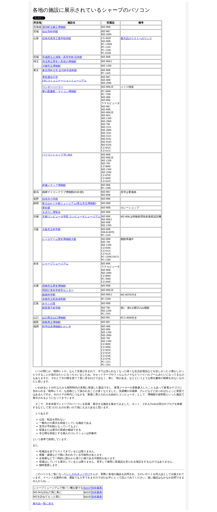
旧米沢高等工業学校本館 (56, 38)
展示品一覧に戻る (43, 503)
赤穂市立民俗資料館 (54, 299)
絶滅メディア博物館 (54, 185)
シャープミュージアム (55, 263)
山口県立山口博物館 (54, 317)
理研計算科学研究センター (58, 290)
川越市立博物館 (51, 65)
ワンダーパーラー (52, 87)
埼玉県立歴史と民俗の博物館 (59, 61)
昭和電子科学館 (51, 307)
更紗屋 (46, 207)
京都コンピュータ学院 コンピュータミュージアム (71, 216)
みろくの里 (48, 303)
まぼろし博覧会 (51, 212)
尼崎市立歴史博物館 (54, 285)
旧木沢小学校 (50, 199)
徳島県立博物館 (51, 322)
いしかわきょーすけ (78, 474)
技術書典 (96, 487)
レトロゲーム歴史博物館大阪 (59, 239)
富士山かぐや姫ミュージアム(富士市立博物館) (69, 203)
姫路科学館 (48, 294)
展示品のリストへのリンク (136, 38)
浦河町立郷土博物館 (54, 27)
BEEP (87, 488)
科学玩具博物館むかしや (56, 326)
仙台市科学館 (50, 31)
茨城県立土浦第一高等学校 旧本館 (62, 57)
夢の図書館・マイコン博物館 (59, 91)
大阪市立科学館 (51, 229)
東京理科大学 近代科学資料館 (59, 70)
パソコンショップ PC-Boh (57, 154)
